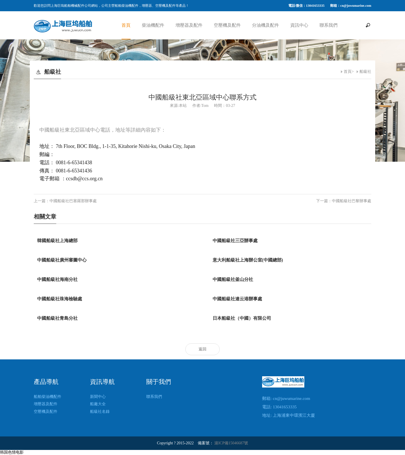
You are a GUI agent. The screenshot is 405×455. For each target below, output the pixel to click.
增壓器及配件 (189, 25)
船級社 (365, 71)
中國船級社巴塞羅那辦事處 (73, 201)
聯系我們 (329, 25)
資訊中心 (299, 25)
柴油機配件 (153, 25)
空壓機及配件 (227, 25)
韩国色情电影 (12, 452)
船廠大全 (98, 404)
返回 (202, 349)
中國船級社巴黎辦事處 (351, 201)
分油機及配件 (265, 25)
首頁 (126, 25)
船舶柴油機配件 (47, 397)
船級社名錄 (100, 411)
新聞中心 (98, 397)
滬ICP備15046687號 (231, 443)
